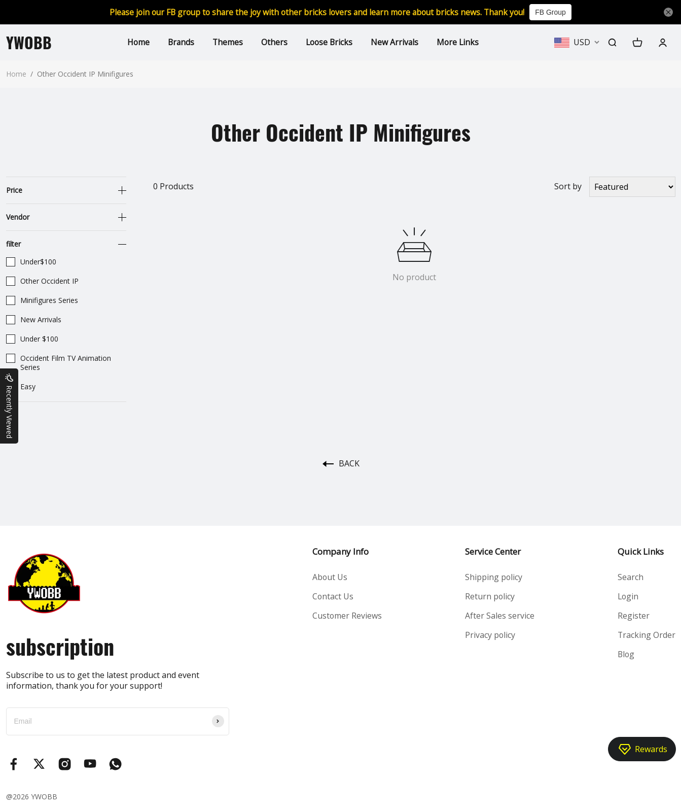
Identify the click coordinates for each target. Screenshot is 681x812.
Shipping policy (493, 577)
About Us (329, 577)
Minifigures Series (42, 300)
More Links (459, 42)
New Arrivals (396, 42)
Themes (226, 42)
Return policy (489, 596)
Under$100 (31, 261)
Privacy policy (489, 635)
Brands (179, 42)
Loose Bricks (329, 42)
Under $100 (32, 339)
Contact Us (332, 596)
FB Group (556, 12)
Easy (20, 386)
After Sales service (499, 615)
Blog (625, 654)
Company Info (340, 551)
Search (629, 577)
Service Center (492, 551)
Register (633, 615)
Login (627, 596)
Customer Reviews (347, 615)
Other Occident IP (42, 281)
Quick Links (640, 551)
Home (135, 42)
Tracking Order (646, 635)
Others (273, 42)
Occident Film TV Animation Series (58, 363)
